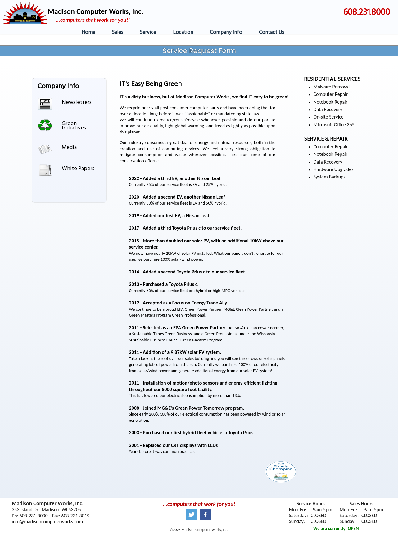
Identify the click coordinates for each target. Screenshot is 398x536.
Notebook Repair (331, 102)
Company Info (226, 32)
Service (148, 32)
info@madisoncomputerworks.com (47, 522)
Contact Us (271, 32)
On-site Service (329, 117)
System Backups (330, 177)
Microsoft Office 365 (334, 125)
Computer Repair (331, 94)
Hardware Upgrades (334, 169)
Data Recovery (328, 109)
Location (183, 32)
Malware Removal (332, 87)
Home (88, 32)
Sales (117, 32)
